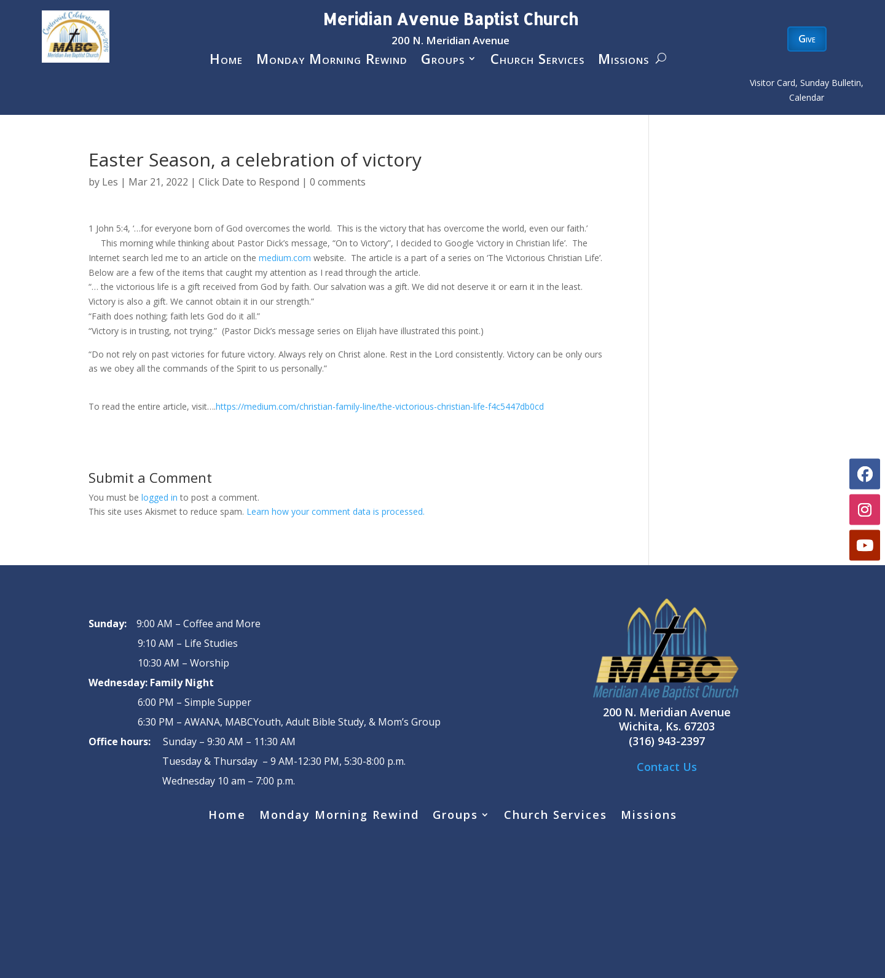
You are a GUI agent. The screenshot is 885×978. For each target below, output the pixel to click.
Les (110, 182)
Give (807, 38)
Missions (623, 61)
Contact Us (667, 766)
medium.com (285, 258)
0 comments (338, 182)
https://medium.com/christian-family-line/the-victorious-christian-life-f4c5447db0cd (380, 406)
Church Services (537, 61)
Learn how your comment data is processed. (335, 511)
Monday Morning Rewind (331, 61)
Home (226, 61)
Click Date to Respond (249, 182)
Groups (443, 61)
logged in (159, 497)
